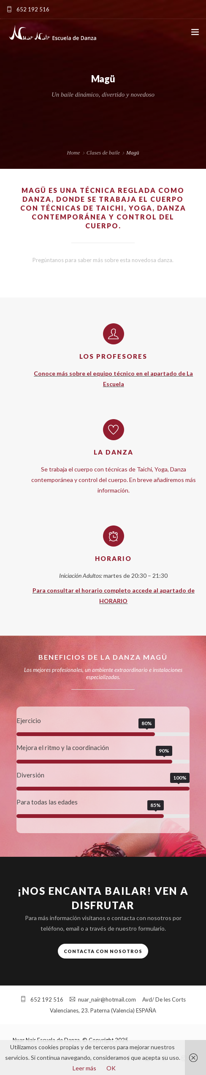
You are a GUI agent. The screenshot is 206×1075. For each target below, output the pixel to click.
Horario (113, 558)
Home (73, 152)
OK (111, 1068)
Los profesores (113, 356)
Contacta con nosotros (103, 951)
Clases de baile (103, 152)
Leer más (84, 1068)
